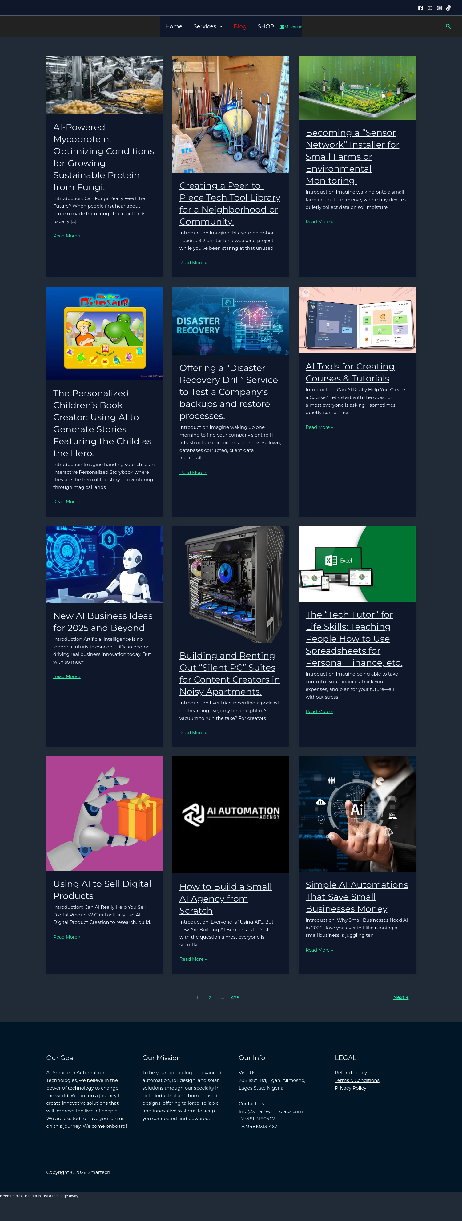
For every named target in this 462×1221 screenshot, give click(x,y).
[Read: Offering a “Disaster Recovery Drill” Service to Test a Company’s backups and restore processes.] (230, 332)
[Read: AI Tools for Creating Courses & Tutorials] (357, 331)
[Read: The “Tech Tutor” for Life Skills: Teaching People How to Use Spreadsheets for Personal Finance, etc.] (357, 575)
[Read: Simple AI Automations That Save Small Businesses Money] (357, 825)
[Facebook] (421, 8)
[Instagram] (439, 8)
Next (400, 1012)
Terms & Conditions (357, 1095)
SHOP (266, 26)
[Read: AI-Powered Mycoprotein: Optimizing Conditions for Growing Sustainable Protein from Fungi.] (104, 84)
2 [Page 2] (209, 1012)
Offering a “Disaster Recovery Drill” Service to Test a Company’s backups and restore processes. (230, 403)
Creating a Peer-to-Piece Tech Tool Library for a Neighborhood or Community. (223, 209)
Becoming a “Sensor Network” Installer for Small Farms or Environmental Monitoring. (354, 156)
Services (208, 26)
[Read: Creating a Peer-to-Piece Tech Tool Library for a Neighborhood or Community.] (230, 114)
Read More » (67, 236)
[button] (219, 26)
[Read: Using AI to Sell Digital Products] (104, 825)
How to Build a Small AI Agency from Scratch (227, 910)
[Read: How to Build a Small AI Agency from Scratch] (230, 826)
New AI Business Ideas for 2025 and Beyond (95, 639)
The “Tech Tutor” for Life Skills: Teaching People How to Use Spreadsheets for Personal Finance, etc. (356, 650)
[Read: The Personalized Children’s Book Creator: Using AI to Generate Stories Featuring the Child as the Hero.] (104, 345)
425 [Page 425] (234, 1012)
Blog (240, 26)
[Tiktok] (448, 8)
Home (174, 26)
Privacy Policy (350, 1102)
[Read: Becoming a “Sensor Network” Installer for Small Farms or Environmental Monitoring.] (357, 87)
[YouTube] (430, 8)
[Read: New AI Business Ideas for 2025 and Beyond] (104, 576)
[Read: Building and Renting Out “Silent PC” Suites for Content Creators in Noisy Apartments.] (230, 596)
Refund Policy (351, 1087)
